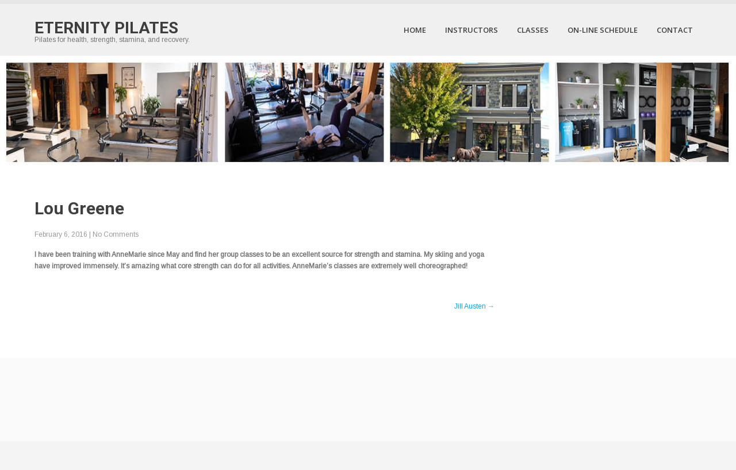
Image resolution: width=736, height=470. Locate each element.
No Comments (116, 234)
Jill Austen (474, 306)
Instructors (471, 30)
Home (415, 30)
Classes (533, 30)
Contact (675, 30)
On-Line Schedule (603, 30)
